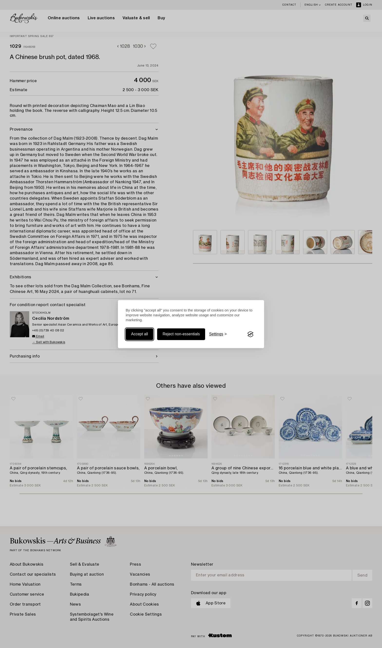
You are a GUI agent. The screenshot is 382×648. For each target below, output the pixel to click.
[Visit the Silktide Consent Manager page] (250, 334)
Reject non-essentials (181, 334)
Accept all (139, 334)
